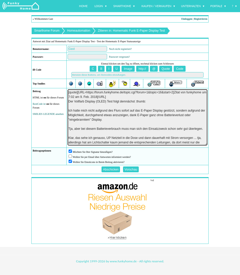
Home (83, 6)
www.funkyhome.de (123, 261)
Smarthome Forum (46, 30)
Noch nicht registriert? (120, 49)
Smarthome (122, 6)
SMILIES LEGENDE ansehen (48, 114)
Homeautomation (78, 30)
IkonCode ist (39, 103)
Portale (216, 6)
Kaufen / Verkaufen (156, 6)
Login (98, 6)
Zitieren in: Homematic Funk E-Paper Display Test (131, 30)
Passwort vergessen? (119, 56)
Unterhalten (191, 6)
